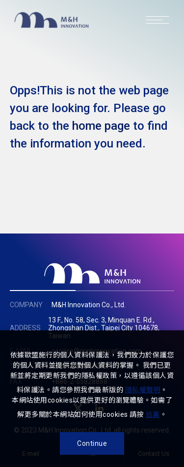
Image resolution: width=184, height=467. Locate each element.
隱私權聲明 (143, 390)
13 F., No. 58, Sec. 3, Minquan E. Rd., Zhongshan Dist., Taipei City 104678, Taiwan (103, 328)
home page (101, 126)
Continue (92, 443)
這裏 (153, 414)
